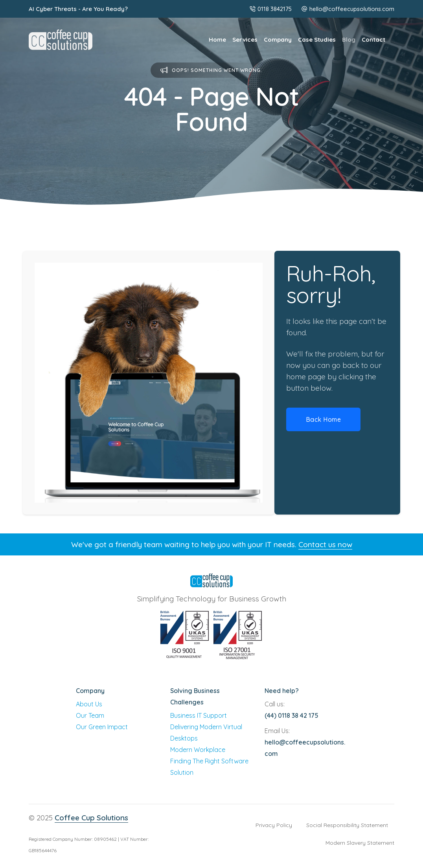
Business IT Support (198, 715)
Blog (348, 39)
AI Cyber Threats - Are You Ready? (78, 9)
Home (217, 39)
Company (278, 39)
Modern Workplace (197, 750)
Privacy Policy (274, 825)
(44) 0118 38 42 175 (291, 715)
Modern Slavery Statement (360, 842)
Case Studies (317, 39)
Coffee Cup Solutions (91, 817)
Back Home (323, 419)
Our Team (90, 715)
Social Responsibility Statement (347, 825)
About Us (89, 704)
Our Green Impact (102, 727)
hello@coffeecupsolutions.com (351, 9)
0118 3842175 (271, 9)
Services (244, 39)
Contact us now (325, 544)
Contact (373, 39)
